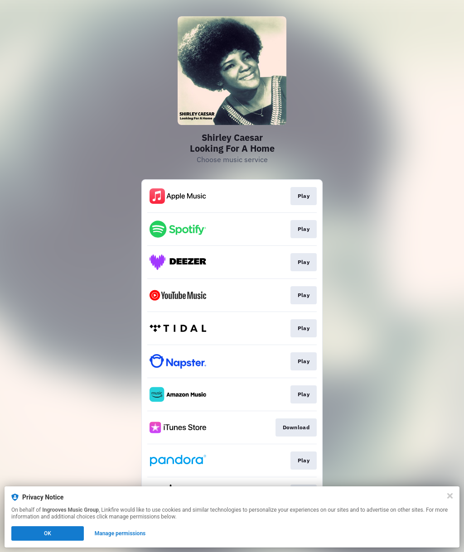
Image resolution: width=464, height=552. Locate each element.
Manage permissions (120, 533)
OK (47, 533)
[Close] (450, 496)
